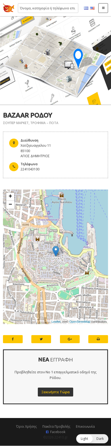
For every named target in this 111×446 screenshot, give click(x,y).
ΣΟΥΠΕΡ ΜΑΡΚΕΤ (16, 123)
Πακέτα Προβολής (56, 426)
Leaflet (56, 321)
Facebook (57, 432)
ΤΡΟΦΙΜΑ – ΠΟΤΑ (44, 123)
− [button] (10, 205)
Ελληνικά (86, 8)
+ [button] (10, 197)
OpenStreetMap (79, 321)
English (92, 8)
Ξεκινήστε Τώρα (55, 391)
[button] (92, 438)
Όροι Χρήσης (26, 426)
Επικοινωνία (85, 426)
